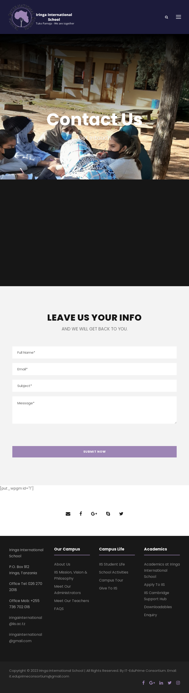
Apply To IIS (154, 584)
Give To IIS (108, 588)
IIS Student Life (112, 564)
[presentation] (45, 437)
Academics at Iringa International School (162, 570)
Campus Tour (111, 580)
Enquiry (150, 615)
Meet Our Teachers (71, 600)
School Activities (113, 572)
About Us (62, 564)
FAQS (59, 608)
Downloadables (158, 607)
